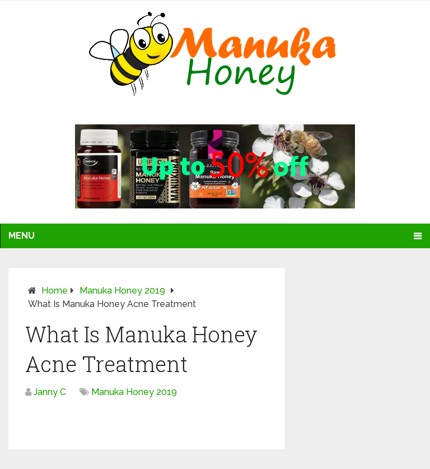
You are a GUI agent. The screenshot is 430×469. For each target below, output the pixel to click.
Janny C (50, 392)
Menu (21, 235)
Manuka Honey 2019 (122, 290)
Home (54, 290)
